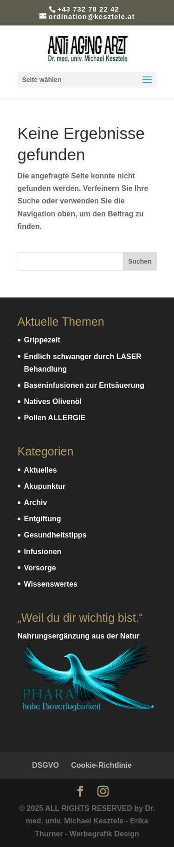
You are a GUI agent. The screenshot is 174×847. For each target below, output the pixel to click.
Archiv (35, 502)
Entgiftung (42, 519)
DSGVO (45, 765)
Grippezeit (42, 340)
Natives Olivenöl (53, 401)
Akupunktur (45, 486)
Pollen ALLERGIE (55, 418)
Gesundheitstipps (55, 535)
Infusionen (43, 552)
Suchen (140, 261)
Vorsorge (40, 568)
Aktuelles (40, 470)
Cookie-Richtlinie (101, 765)
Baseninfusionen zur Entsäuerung (84, 385)
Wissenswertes (50, 584)
